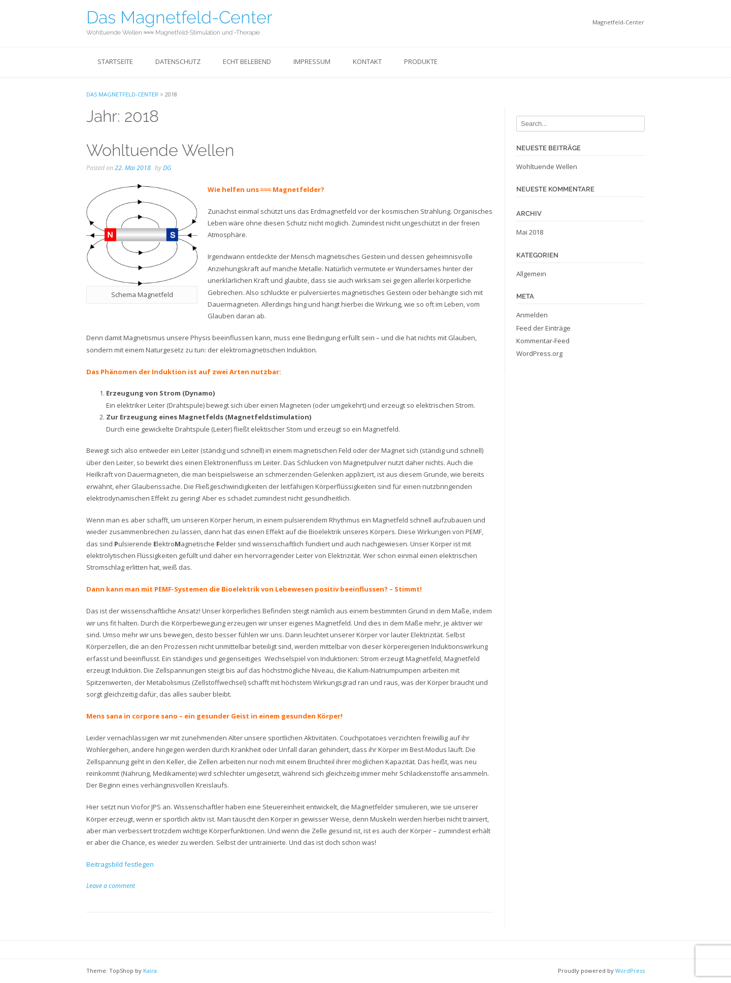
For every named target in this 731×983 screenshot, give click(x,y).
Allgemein (531, 273)
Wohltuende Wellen (160, 150)
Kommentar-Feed (543, 340)
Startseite (115, 61)
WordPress (630, 970)
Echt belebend (247, 61)
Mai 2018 (529, 232)
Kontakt (367, 61)
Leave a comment (110, 885)
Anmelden (532, 314)
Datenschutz (178, 61)
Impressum (311, 61)
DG (167, 167)
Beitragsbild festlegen (120, 864)
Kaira (150, 970)
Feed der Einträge (543, 328)
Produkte (421, 61)
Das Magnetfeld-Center (179, 17)
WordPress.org (539, 353)
